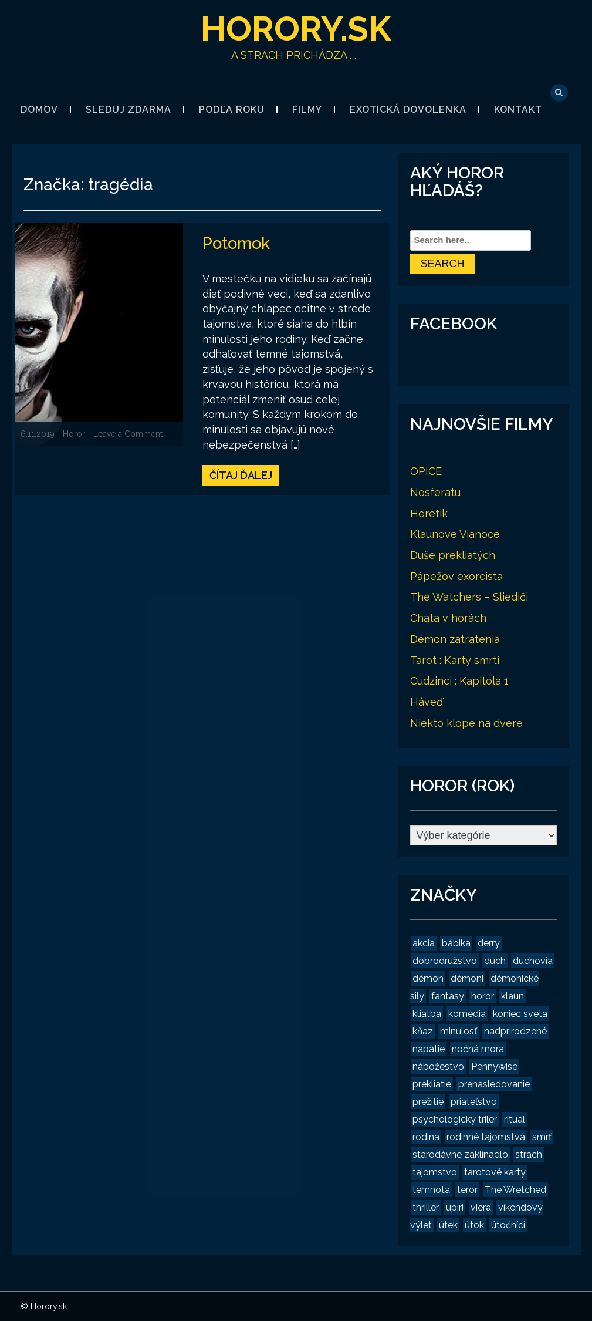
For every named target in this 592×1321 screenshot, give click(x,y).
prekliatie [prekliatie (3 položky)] (431, 1084)
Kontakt (518, 109)
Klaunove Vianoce (455, 534)
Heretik (429, 513)
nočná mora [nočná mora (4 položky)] (478, 1048)
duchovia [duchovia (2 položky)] (533, 960)
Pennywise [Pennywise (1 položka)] (494, 1066)
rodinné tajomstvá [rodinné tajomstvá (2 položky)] (485, 1137)
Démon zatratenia (455, 639)
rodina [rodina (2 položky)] (425, 1137)
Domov (39, 109)
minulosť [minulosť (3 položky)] (458, 1031)
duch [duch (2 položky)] (495, 960)
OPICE (426, 471)
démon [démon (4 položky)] (428, 978)
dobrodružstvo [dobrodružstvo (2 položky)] (444, 960)
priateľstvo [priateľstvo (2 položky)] (474, 1101)
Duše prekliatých (452, 555)
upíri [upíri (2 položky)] (455, 1207)
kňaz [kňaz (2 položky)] (422, 1031)
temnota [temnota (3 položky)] (431, 1189)
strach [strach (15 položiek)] (528, 1154)
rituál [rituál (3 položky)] (514, 1119)
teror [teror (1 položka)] (467, 1189)
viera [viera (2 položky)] (481, 1207)
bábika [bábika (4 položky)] (456, 943)
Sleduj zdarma (128, 109)
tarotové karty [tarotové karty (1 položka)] (495, 1172)
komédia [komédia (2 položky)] (467, 1013)
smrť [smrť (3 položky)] (542, 1137)
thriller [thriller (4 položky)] (425, 1207)
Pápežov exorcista (456, 576)
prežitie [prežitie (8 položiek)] (428, 1101)
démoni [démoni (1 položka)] (467, 978)
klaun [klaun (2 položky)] (512, 996)
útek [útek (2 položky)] (448, 1225)
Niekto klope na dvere (466, 723)
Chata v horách (448, 618)
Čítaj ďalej (240, 475)
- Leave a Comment (125, 434)
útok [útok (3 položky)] (474, 1225)
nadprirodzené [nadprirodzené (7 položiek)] (515, 1031)
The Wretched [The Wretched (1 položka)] (515, 1189)
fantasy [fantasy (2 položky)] (447, 996)
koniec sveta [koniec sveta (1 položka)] (520, 1013)
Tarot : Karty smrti (454, 660)
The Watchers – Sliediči (469, 597)
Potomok (237, 242)
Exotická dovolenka (408, 109)
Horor (74, 434)
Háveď (426, 702)
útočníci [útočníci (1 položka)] (508, 1225)
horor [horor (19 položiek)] (482, 996)
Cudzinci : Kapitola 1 (459, 681)
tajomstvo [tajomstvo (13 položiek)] (434, 1172)
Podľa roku (232, 109)
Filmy (307, 109)
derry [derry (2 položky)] (489, 943)
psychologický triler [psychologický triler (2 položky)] (454, 1119)
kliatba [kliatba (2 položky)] (426, 1013)
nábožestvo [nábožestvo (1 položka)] (438, 1066)
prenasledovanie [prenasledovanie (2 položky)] (494, 1084)
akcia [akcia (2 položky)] (423, 943)
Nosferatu (435, 492)
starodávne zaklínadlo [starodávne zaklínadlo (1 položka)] (460, 1154)
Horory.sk (296, 28)
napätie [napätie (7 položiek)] (428, 1048)
